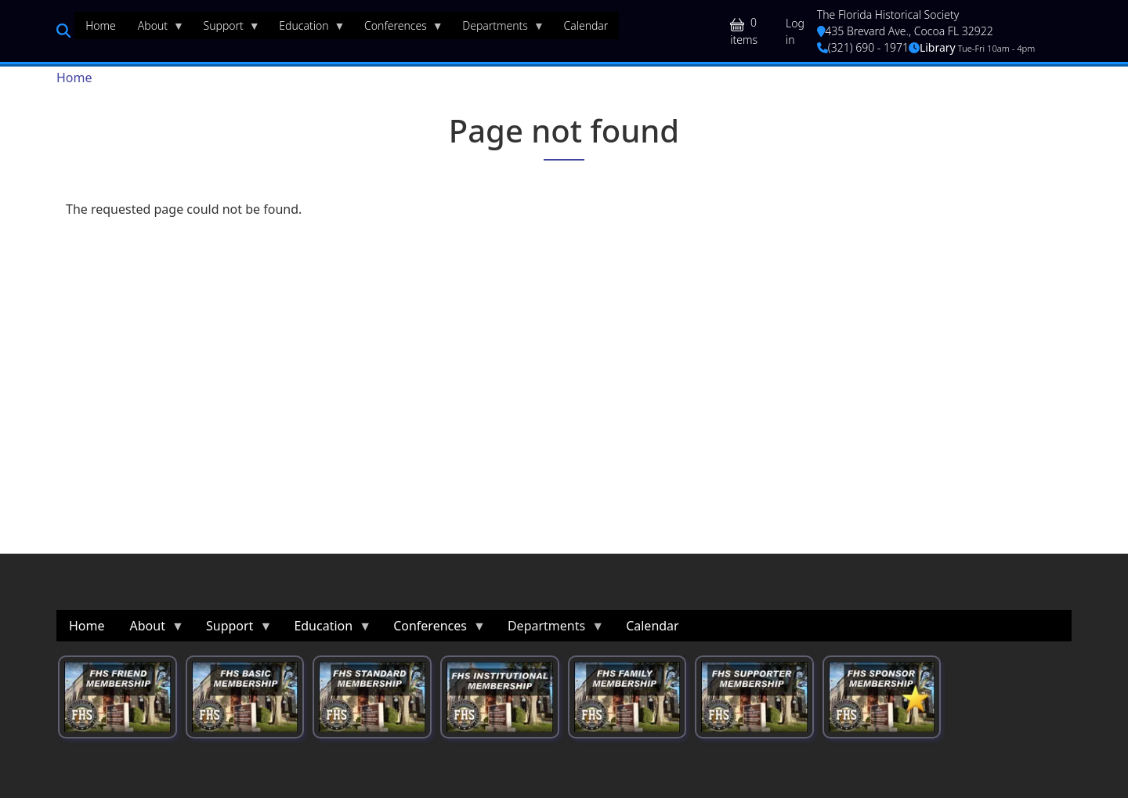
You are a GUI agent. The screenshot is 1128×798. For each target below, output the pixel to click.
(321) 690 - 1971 (863, 47)
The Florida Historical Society (888, 14)
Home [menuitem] (100, 25)
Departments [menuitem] (497, 29)
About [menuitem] (155, 29)
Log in (795, 31)
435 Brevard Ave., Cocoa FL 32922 (905, 30)
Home (74, 77)
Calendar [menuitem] (585, 25)
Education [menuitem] (306, 29)
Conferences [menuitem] (398, 29)
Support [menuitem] (226, 29)
